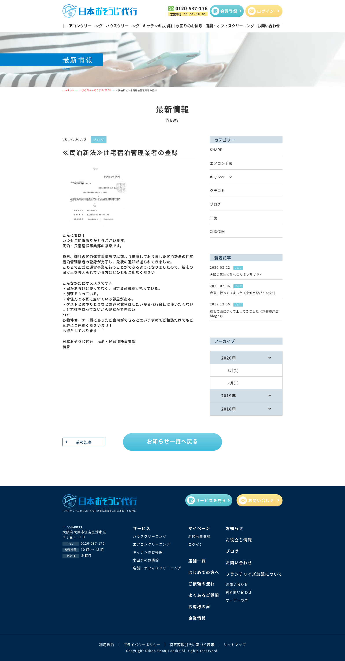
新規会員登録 (199, 536)
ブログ (98, 139)
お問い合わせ (268, 25)
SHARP (216, 149)
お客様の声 (199, 606)
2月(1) (233, 382)
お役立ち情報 (239, 539)
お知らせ (234, 528)
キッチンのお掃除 (158, 25)
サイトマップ (235, 644)
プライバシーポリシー (142, 644)
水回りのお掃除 (189, 25)
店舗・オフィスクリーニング (230, 25)
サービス (141, 528)
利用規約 (106, 644)
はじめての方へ (203, 572)
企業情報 (197, 618)
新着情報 (217, 231)
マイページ (199, 528)
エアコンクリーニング (84, 25)
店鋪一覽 (197, 561)
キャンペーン (221, 176)
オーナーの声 (237, 600)
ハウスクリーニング (122, 25)
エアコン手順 (221, 163)
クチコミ (217, 190)
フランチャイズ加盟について (254, 574)
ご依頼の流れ (201, 583)
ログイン (195, 544)
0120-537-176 (191, 8)
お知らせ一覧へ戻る (172, 441)
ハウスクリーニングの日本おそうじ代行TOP (86, 90)
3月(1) (233, 370)
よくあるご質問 (203, 595)
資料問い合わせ (239, 592)
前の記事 (84, 442)
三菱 (213, 217)
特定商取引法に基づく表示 (192, 644)
